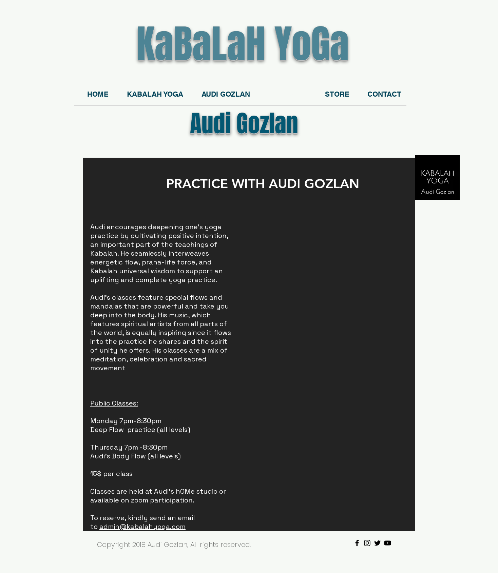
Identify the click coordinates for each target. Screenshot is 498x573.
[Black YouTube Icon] (387, 543)
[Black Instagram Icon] (367, 543)
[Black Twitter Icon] (377, 543)
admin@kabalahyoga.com (142, 526)
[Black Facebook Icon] (357, 543)
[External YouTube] (316, 270)
